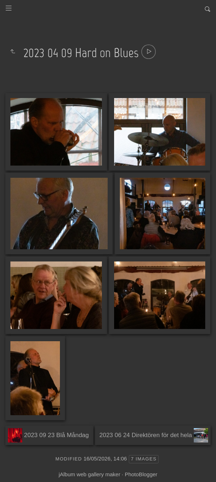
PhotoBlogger (141, 474)
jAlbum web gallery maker (89, 474)
